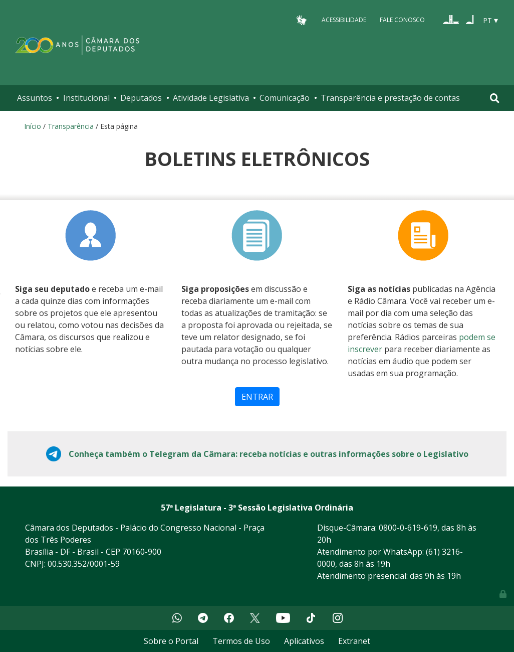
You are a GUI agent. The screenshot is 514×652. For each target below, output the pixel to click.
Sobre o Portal (171, 640)
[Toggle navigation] (494, 98)
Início (32, 126)
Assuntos (34, 97)
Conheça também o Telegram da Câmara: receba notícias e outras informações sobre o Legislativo (268, 453)
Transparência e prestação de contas (390, 97)
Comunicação (285, 97)
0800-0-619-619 (408, 527)
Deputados (141, 97)
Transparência (71, 126)
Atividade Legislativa (211, 97)
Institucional (86, 97)
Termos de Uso (241, 640)
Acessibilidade (344, 20)
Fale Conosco (402, 20)
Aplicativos (304, 640)
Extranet (354, 640)
